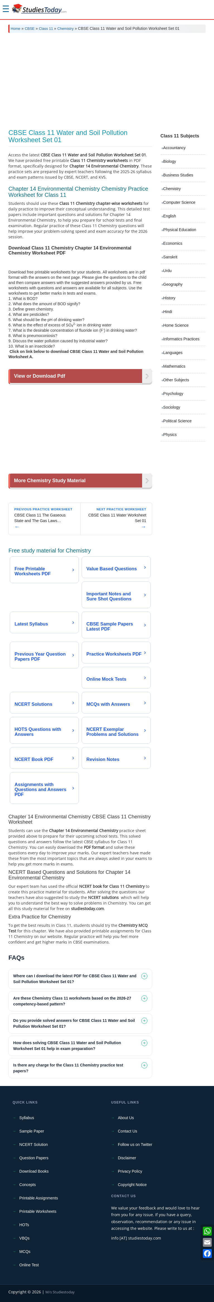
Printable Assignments (38, 1198)
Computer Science (179, 202)
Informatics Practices (181, 339)
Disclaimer (127, 1158)
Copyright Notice (132, 1184)
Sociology (171, 407)
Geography (173, 284)
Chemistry (65, 28)
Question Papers (33, 1158)
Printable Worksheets (37, 1211)
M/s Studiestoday (60, 1291)
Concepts (27, 1184)
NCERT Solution (33, 1144)
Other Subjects (176, 380)
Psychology (173, 393)
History (169, 298)
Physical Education (179, 229)
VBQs (24, 1238)
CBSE (30, 28)
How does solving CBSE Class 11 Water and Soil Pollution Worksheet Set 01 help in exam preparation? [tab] (67, 1046)
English (169, 216)
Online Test (29, 1265)
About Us (126, 1118)
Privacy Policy (130, 1171)
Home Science (176, 325)
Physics (170, 434)
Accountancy (174, 148)
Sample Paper (31, 1131)
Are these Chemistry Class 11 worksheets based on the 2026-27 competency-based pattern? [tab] (72, 1001)
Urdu (167, 270)
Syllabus (26, 1118)
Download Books (33, 1171)
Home (15, 28)
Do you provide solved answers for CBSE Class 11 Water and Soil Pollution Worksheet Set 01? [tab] (74, 1023)
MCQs (24, 1251)
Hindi (167, 311)
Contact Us (127, 1131)
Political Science (177, 421)
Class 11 (46, 28)
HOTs (24, 1225)
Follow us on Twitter (135, 1144)
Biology (169, 161)
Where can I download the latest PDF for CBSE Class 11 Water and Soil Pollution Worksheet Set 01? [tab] (74, 979)
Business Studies (178, 175)
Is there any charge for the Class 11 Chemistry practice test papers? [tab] (68, 1068)
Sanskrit (170, 257)
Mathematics (174, 366)
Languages (173, 352)
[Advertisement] (106, 79)
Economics (172, 243)
